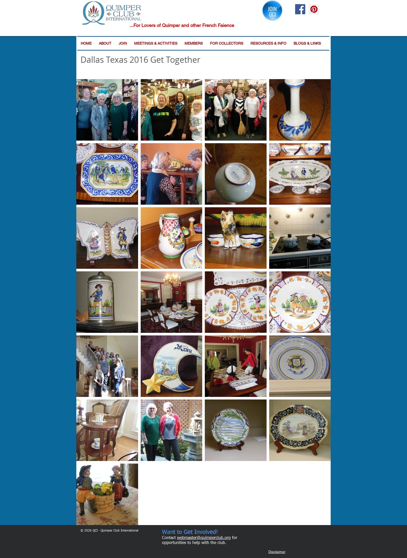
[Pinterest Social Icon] (314, 9)
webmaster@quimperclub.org (204, 538)
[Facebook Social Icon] (300, 9)
